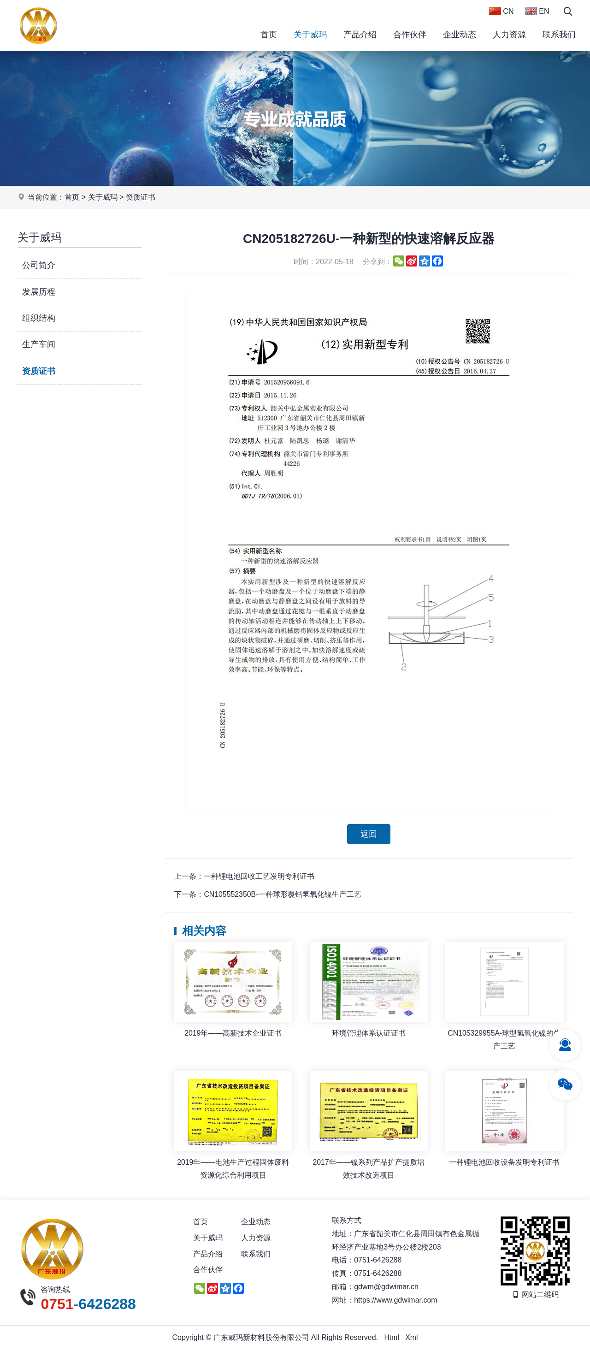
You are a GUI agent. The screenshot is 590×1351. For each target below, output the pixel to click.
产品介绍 (360, 34)
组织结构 (38, 318)
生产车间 (38, 344)
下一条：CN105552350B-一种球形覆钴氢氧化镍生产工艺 (268, 895)
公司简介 (38, 265)
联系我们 (559, 34)
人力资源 (509, 34)
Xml (411, 1338)
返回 (368, 834)
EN (537, 11)
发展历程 (38, 291)
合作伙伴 (409, 34)
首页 (268, 34)
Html (391, 1338)
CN (501, 11)
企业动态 (459, 34)
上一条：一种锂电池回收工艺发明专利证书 (244, 877)
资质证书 (140, 197)
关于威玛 (310, 34)
